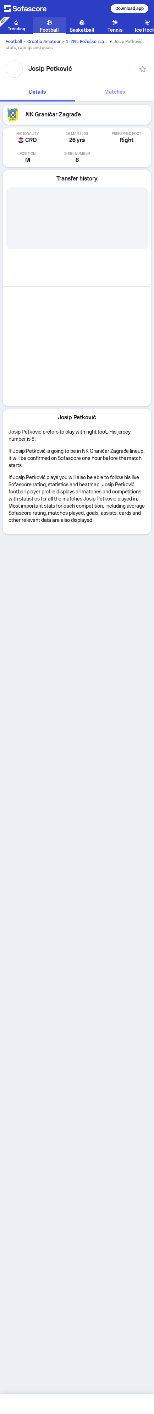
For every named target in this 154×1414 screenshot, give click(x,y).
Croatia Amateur (44, 41)
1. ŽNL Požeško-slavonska (92, 41)
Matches (114, 92)
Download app (129, 8)
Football (14, 41)
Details (37, 92)
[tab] (37, 92)
